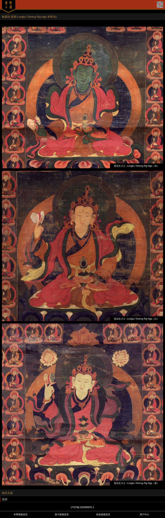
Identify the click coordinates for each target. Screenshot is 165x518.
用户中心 (144, 514)
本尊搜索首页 (21, 514)
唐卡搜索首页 (62, 514)
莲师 (4, 499)
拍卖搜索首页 (103, 514)
